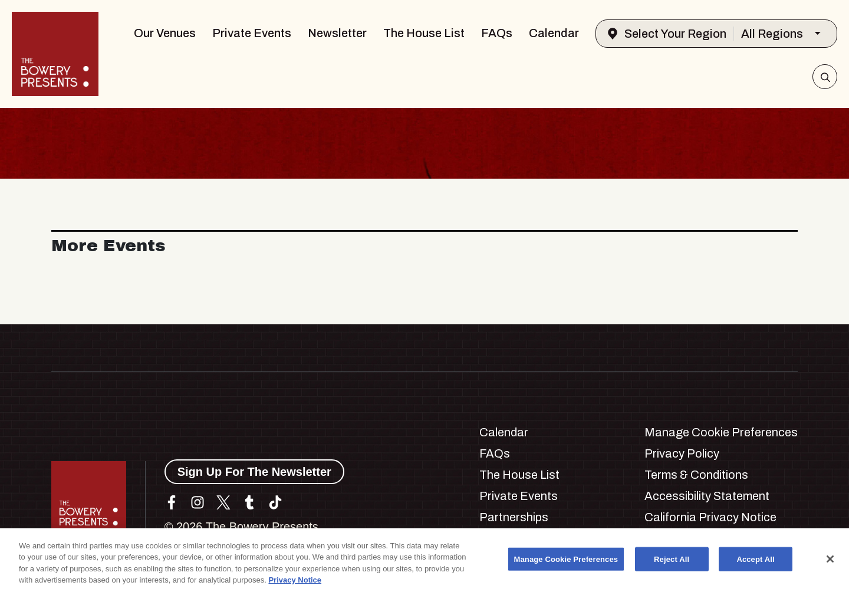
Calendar (554, 33)
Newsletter (337, 33)
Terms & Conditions (696, 474)
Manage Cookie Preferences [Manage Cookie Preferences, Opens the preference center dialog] (566, 564)
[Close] (830, 564)
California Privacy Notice (710, 517)
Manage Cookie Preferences (721, 432)
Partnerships (513, 517)
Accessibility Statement (706, 495)
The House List (424, 33)
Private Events (251, 33)
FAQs (496, 33)
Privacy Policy (681, 453)
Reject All (671, 564)
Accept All (755, 564)
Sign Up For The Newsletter (254, 471)
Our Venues (165, 33)
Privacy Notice (294, 585)
